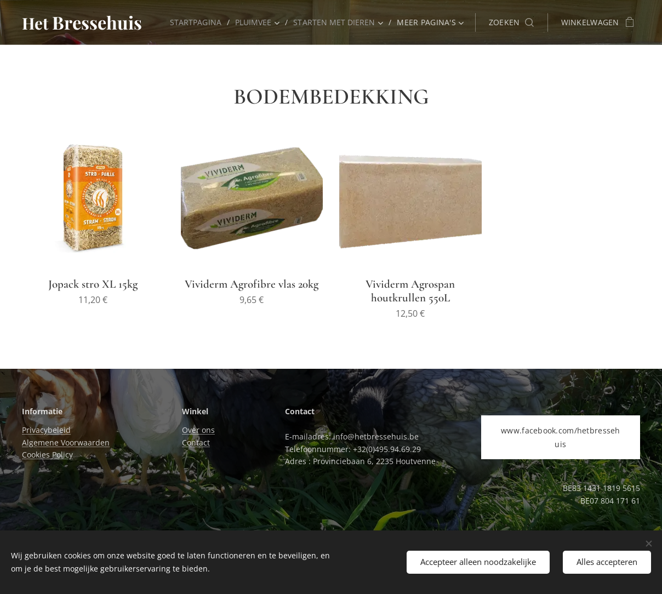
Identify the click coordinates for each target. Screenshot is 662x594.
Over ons (198, 430)
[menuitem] (194, 22)
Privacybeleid (46, 430)
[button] (511, 22)
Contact (196, 442)
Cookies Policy (47, 454)
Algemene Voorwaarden (66, 442)
